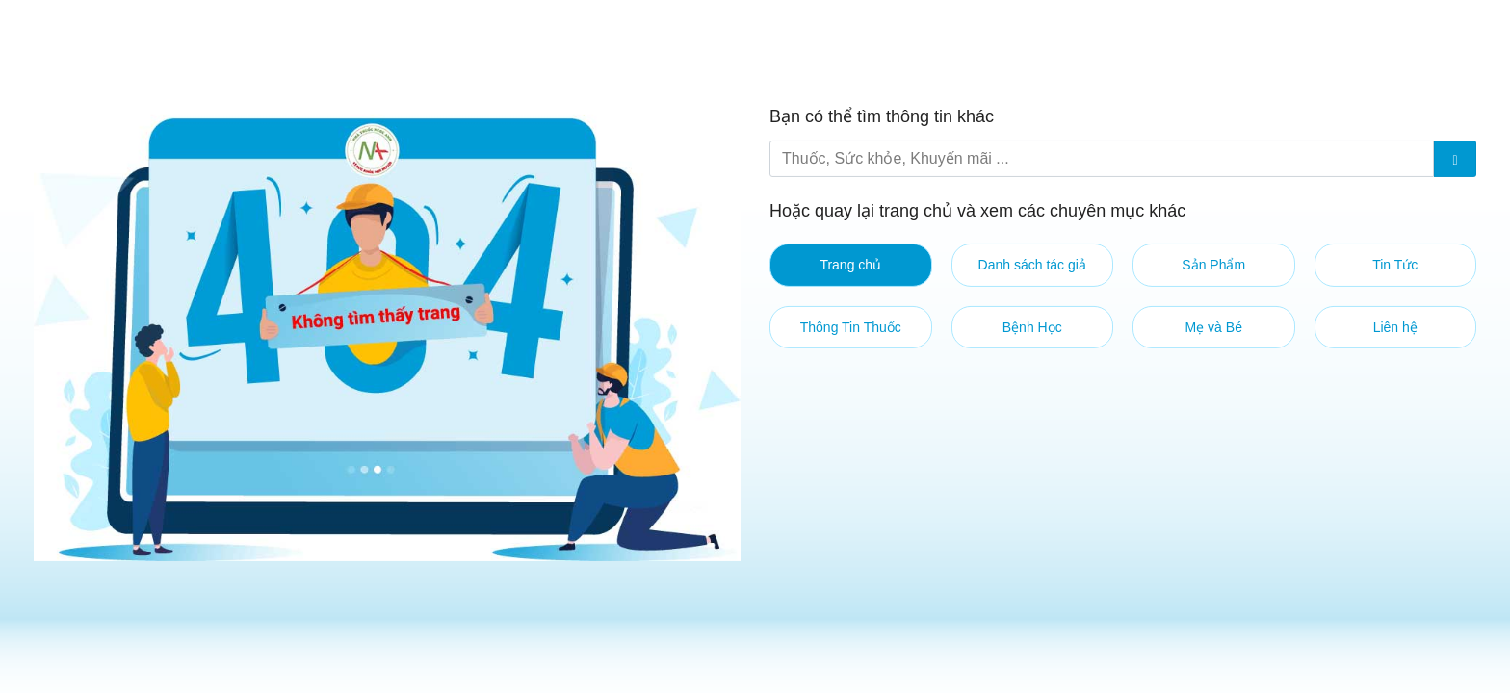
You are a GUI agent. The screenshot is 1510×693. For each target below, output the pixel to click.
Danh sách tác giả (1032, 264)
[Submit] (1455, 159)
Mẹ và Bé (1213, 327)
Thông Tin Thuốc (850, 327)
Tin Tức (1395, 264)
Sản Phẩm (1213, 264)
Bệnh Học (1032, 327)
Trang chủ (850, 264)
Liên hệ (1395, 327)
